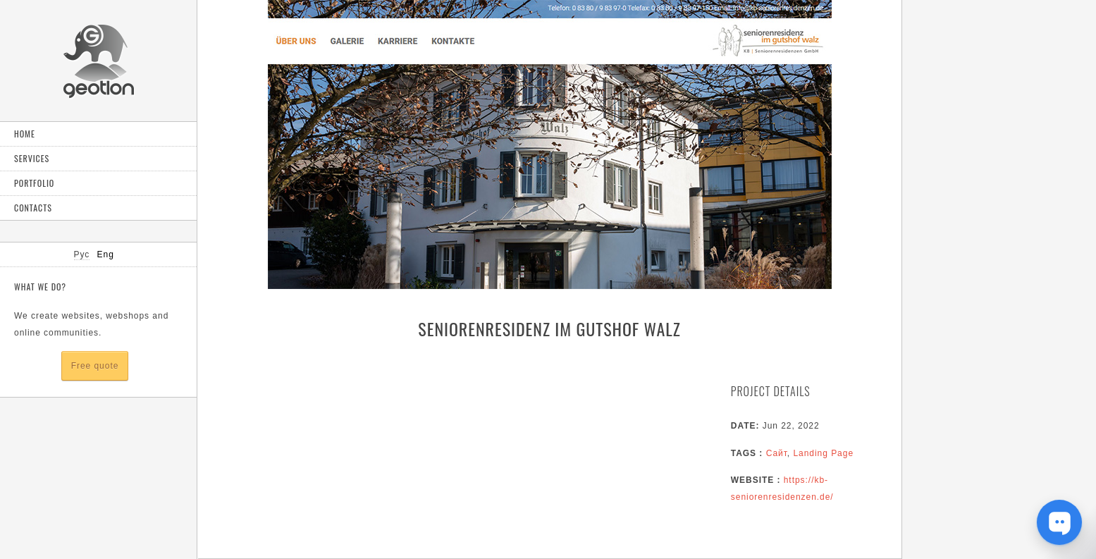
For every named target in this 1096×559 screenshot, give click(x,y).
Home (24, 134)
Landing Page (823, 453)
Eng (105, 254)
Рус (82, 254)
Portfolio (34, 183)
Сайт (776, 453)
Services (31, 158)
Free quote (95, 366)
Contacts (33, 208)
